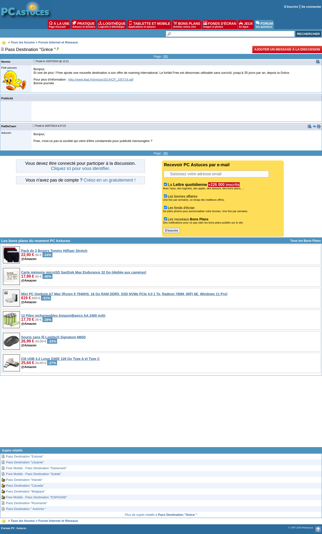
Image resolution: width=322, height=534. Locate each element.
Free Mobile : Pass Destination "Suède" (33, 474)
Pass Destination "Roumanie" (26, 503)
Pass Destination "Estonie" (24, 456)
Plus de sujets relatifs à (161, 515)
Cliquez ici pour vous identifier (80, 168)
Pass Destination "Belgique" (25, 491)
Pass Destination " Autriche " (26, 509)
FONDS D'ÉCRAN (219, 24)
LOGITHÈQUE (112, 24)
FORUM (264, 24)
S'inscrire (291, 6)
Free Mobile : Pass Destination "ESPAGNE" (36, 497)
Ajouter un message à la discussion (287, 49)
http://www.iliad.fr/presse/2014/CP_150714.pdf (100, 79)
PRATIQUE (83, 24)
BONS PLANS (186, 24)
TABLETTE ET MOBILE (149, 24)
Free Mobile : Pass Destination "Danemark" (36, 468)
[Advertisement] (161, 413)
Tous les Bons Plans (305, 240)
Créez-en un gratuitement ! (110, 180)
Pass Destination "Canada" (25, 485)
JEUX (246, 24)
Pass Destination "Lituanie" (25, 462)
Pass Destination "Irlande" (24, 480)
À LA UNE (59, 24)
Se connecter (311, 6)
